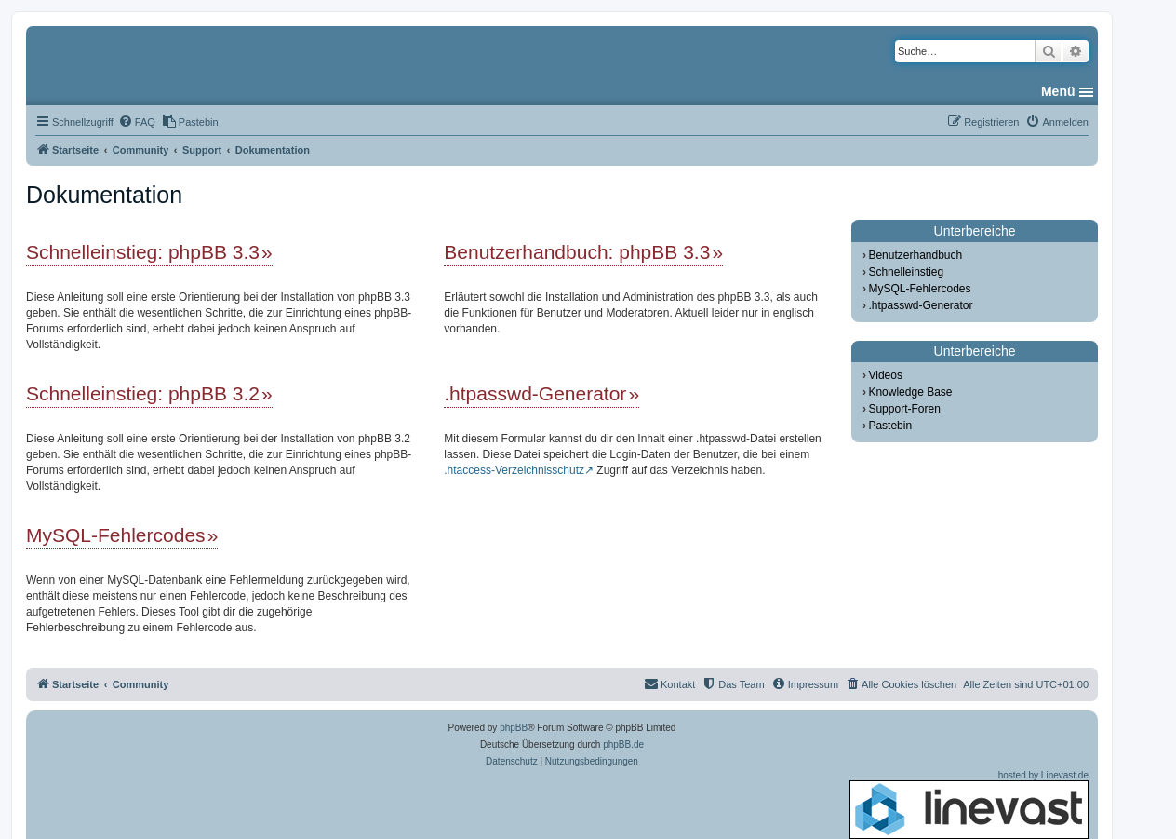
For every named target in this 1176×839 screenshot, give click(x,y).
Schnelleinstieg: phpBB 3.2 (143, 393)
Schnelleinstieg (905, 271)
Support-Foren (904, 408)
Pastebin (890, 425)
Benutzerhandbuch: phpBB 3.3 (577, 252)
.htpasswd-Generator (535, 393)
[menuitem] (136, 122)
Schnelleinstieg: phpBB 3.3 (143, 252)
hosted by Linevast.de (969, 804)
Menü (1058, 91)
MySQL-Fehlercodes (116, 535)
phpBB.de (623, 744)
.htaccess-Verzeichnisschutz (514, 470)
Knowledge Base (910, 392)
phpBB (514, 728)
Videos (885, 375)
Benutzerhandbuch (915, 255)
